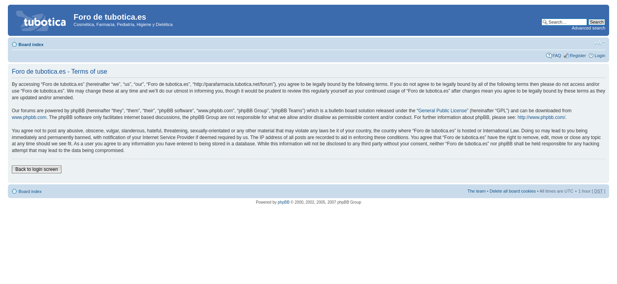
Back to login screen (36, 169)
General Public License (442, 110)
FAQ (556, 55)
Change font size (599, 42)
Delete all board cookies (513, 191)
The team (476, 191)
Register (578, 55)
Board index (31, 44)
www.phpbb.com (29, 117)
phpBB (284, 202)
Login (600, 55)
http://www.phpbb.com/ (541, 117)
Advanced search (588, 28)
